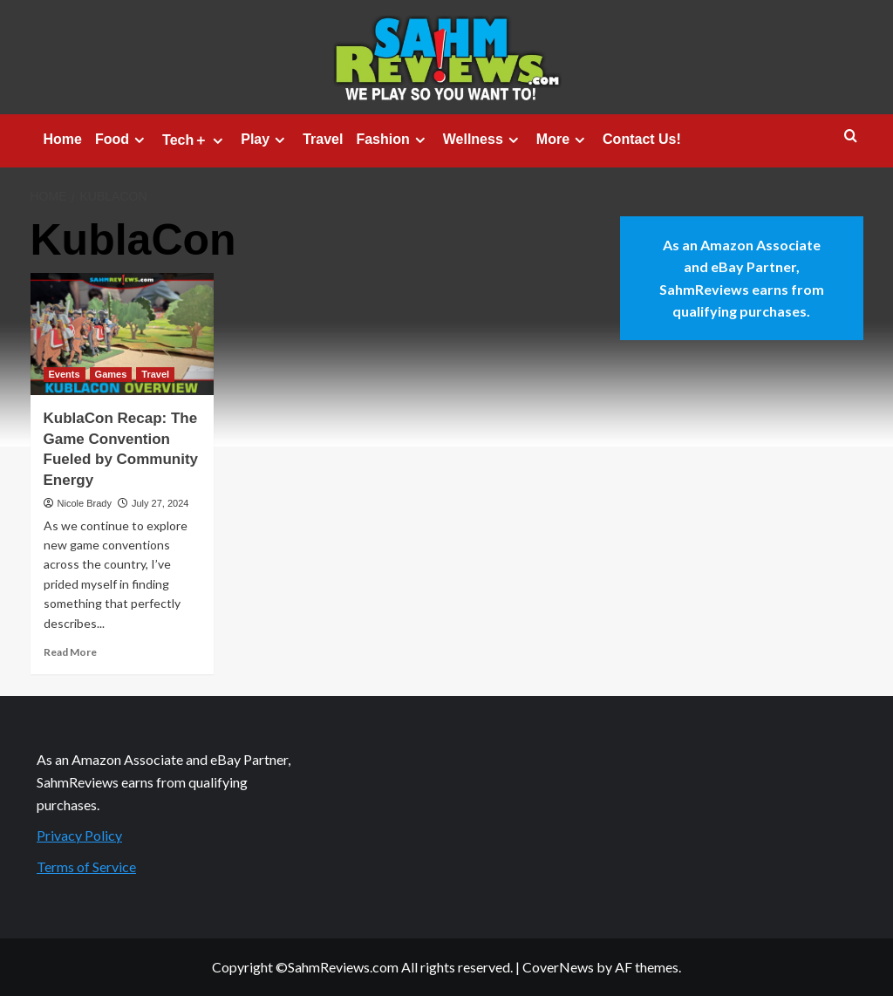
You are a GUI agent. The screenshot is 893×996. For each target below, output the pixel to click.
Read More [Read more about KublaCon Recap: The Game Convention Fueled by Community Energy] (70, 651)
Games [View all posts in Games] (111, 374)
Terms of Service (86, 866)
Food (122, 139)
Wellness (483, 139)
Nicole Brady (85, 503)
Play (265, 139)
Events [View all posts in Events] (64, 374)
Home (63, 139)
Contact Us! (642, 139)
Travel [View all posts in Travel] (155, 374)
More (563, 139)
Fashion (392, 139)
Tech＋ (195, 140)
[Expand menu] (139, 140)
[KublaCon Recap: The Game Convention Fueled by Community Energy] (122, 334)
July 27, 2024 (160, 503)
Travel (323, 139)
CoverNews (558, 966)
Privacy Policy (79, 835)
